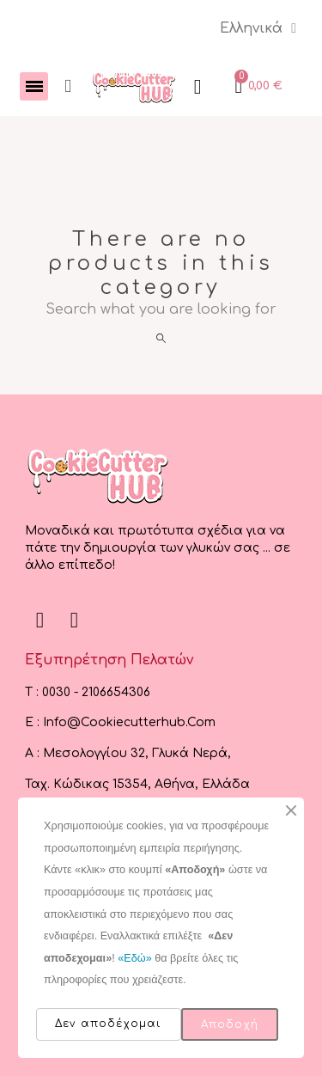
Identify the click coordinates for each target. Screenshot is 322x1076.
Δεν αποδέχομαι (108, 1024)
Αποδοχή (229, 1024)
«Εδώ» (134, 958)
